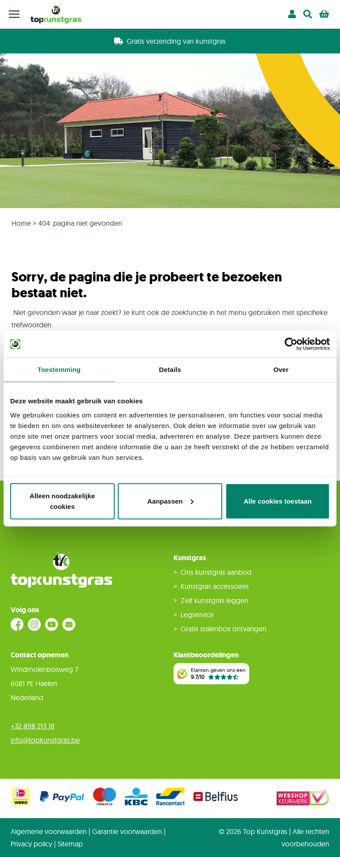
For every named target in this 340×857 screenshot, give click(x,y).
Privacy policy (31, 843)
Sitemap (70, 843)
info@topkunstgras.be (45, 740)
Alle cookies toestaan (277, 500)
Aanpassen (170, 500)
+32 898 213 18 (32, 725)
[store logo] (56, 14)
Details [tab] (170, 369)
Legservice (197, 614)
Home (21, 223)
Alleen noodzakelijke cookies (62, 501)
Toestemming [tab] (59, 369)
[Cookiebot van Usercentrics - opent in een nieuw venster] (291, 344)
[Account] (292, 14)
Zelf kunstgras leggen (214, 600)
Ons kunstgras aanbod (216, 572)
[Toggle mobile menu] (14, 14)
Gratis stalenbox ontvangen (224, 628)
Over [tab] (281, 369)
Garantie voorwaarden (127, 831)
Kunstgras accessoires (215, 586)
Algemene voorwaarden (49, 831)
